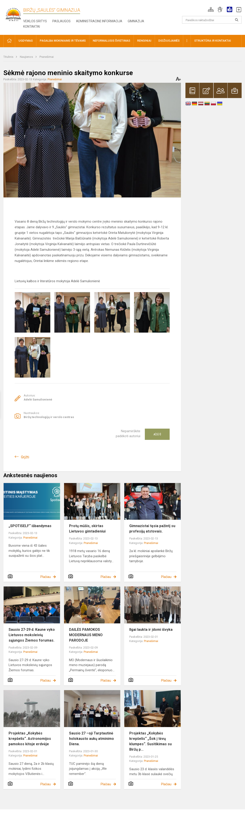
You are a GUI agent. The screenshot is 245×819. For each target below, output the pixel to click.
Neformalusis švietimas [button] (111, 40)
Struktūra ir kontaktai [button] (212, 40)
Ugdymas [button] (25, 40)
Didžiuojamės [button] (169, 40)
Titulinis (8, 56)
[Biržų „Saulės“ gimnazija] (13, 14)
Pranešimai (46, 56)
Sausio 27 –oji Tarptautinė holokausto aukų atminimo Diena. (91, 738)
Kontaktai (31, 26)
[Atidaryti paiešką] (236, 19)
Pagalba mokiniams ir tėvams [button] (63, 40)
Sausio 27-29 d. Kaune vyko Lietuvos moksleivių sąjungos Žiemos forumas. (32, 634)
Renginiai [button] (144, 40)
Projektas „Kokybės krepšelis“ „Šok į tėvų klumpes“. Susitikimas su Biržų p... (150, 741)
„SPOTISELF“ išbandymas (30, 526)
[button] (211, 9)
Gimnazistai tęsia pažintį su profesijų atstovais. (152, 528)
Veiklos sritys (35, 21)
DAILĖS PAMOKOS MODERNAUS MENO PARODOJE (86, 634)
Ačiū (157, 434)
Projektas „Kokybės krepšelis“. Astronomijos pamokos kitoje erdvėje (30, 738)
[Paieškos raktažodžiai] (212, 20)
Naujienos (27, 56)
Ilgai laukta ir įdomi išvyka (151, 629)
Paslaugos (61, 21)
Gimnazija (136, 21)
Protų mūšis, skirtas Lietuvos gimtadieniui (87, 528)
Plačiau (45, 577)
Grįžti (25, 457)
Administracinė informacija (99, 21)
